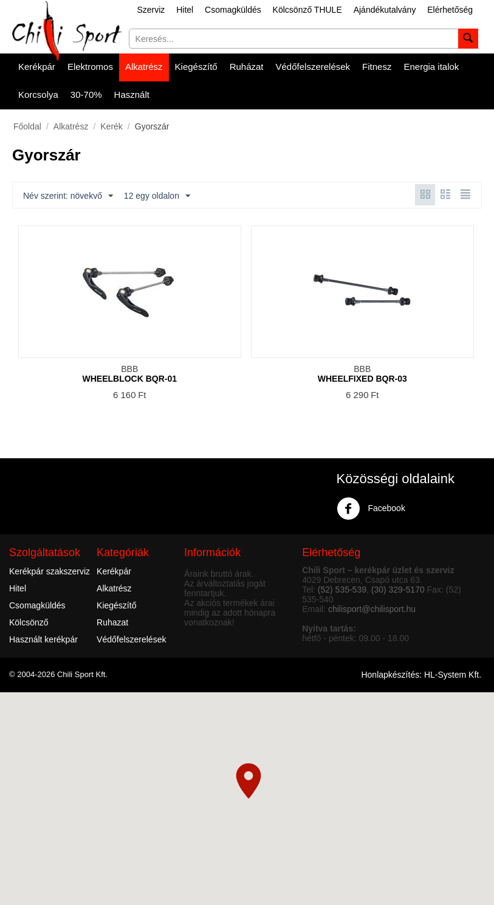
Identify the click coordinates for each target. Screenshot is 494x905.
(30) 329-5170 (398, 589)
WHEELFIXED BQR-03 (362, 379)
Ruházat (247, 66)
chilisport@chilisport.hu (372, 609)
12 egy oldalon (157, 196)
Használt (131, 94)
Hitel (184, 10)
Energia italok (431, 66)
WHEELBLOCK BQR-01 (129, 379)
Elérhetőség (450, 10)
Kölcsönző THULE (307, 10)
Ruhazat (112, 622)
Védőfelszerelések (313, 66)
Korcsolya (38, 94)
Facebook (371, 508)
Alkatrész (144, 66)
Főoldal (27, 126)
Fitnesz (376, 66)
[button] (248, 781)
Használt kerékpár (43, 639)
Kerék (111, 126)
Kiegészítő (196, 66)
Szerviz (151, 10)
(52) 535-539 (342, 589)
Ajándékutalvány (385, 10)
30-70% (86, 94)
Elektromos (90, 66)
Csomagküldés (233, 10)
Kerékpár (36, 66)
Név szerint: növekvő (68, 196)
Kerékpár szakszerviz (49, 571)
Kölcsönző (29, 622)
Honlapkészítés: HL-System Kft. (421, 675)
